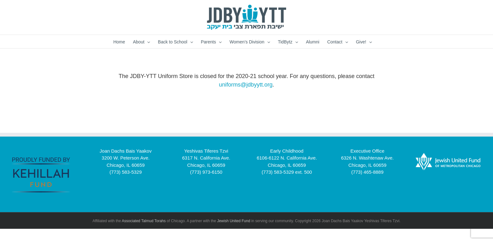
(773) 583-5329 (125, 172)
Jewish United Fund (233, 221)
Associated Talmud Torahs (144, 221)
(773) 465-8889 (367, 172)
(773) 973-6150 (206, 172)
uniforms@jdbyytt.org (245, 85)
